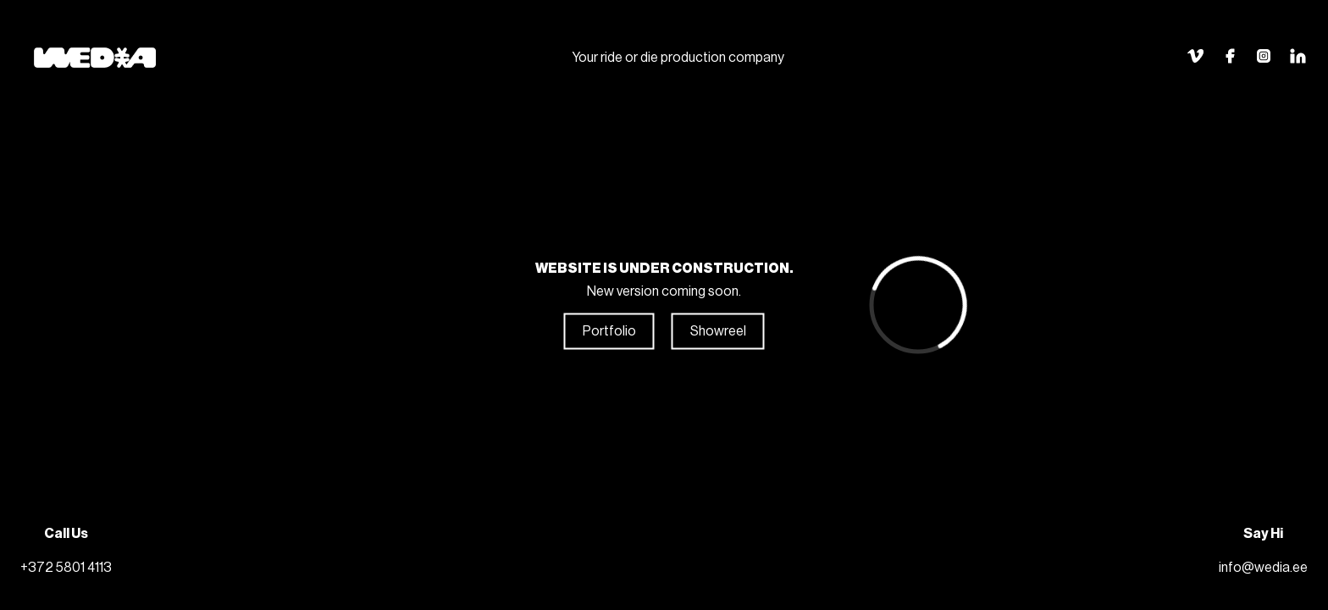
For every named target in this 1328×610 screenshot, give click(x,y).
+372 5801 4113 (66, 567)
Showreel (718, 331)
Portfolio (609, 331)
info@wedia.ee (1263, 567)
